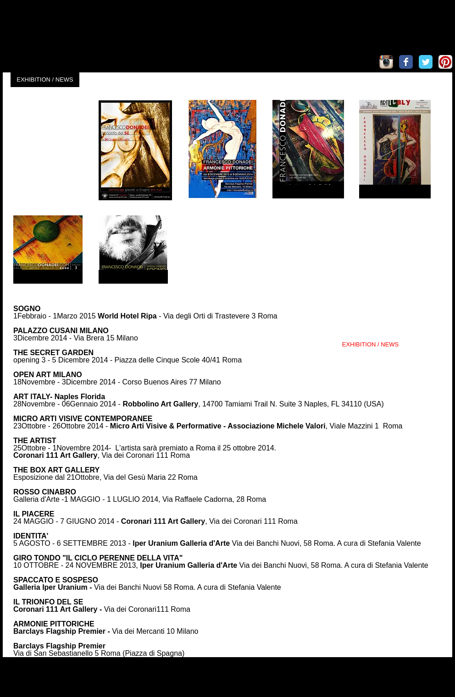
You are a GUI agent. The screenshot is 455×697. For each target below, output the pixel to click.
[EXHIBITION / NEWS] (45, 79)
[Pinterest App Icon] (445, 62)
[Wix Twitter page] (426, 62)
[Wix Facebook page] (406, 62)
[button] (48, 150)
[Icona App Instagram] (386, 62)
